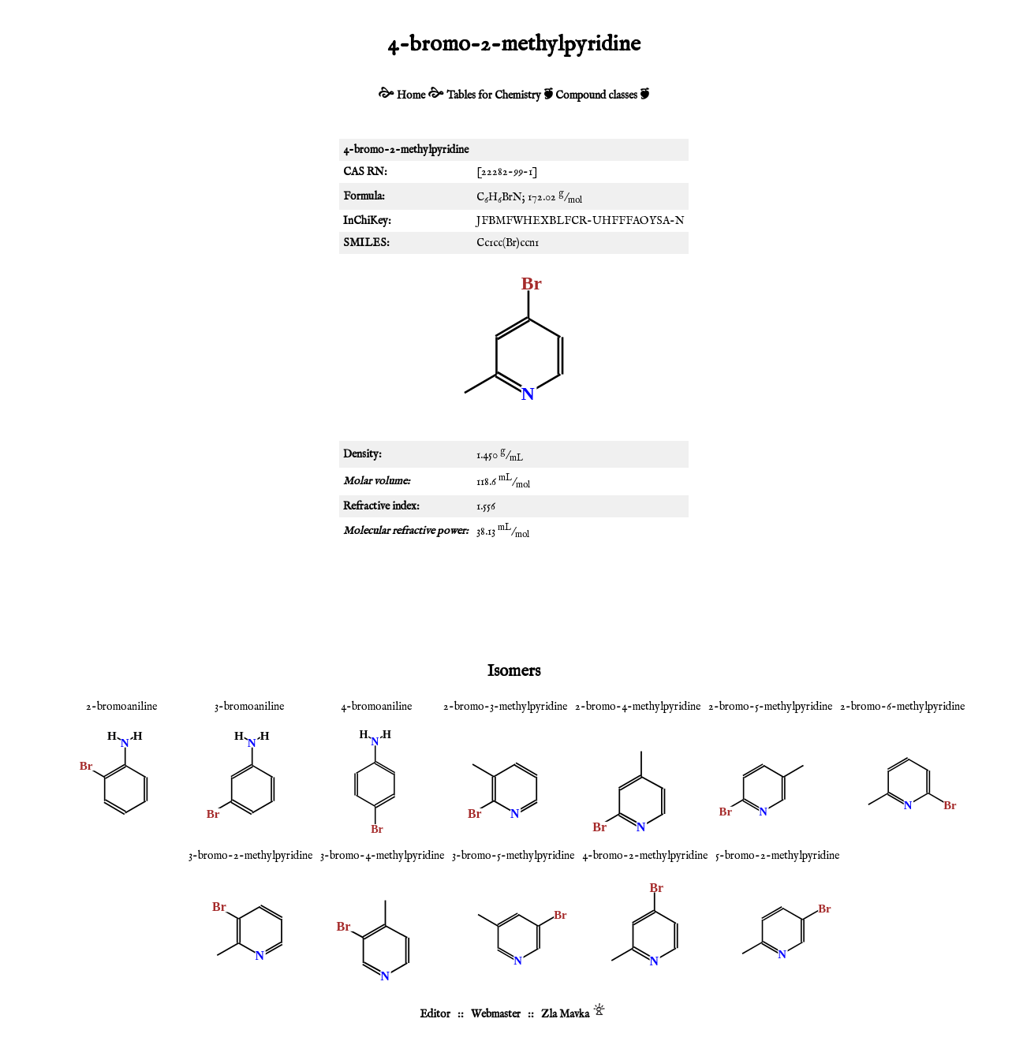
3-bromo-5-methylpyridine (513, 856)
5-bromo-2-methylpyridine (777, 856)
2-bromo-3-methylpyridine (505, 707)
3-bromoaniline (249, 707)
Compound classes (596, 95)
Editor (435, 1014)
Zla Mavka (565, 1014)
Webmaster (496, 1014)
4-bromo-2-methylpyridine (645, 856)
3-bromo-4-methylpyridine (382, 856)
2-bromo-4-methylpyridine (637, 707)
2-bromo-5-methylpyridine (770, 707)
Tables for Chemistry (493, 95)
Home (411, 95)
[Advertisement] (513, 599)
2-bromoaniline (121, 707)
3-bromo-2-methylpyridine (250, 856)
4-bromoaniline (376, 707)
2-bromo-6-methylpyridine (902, 707)
